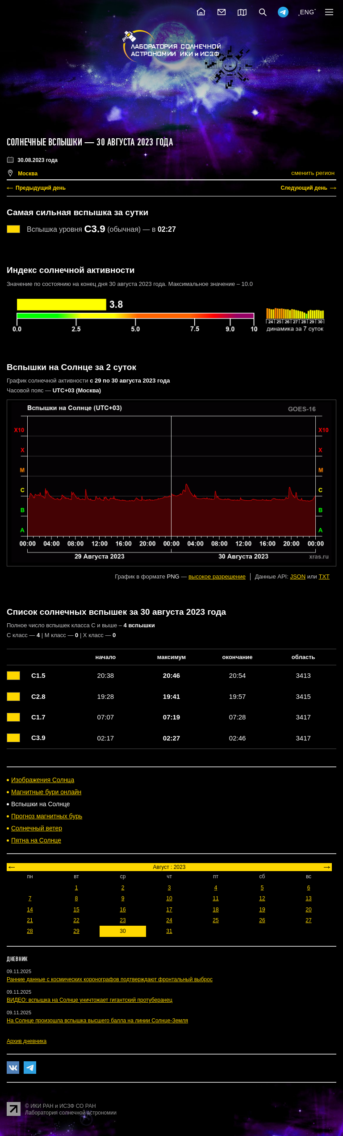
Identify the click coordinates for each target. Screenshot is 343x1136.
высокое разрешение (217, 576)
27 (308, 920)
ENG (307, 12)
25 (215, 920)
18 (215, 909)
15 (76, 909)
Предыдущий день (41, 188)
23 (122, 920)
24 (169, 920)
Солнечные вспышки (44, 142)
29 (76, 931)
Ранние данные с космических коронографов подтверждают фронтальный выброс (110, 979)
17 (169, 909)
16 (122, 909)
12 (262, 898)
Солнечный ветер (36, 828)
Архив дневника (26, 1041)
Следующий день (303, 188)
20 (308, 909)
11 (215, 898)
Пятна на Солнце (36, 840)
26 (262, 920)
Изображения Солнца (42, 779)
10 (169, 898)
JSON (297, 576)
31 (169, 931)
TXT (324, 576)
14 (30, 909)
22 (76, 920)
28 (30, 931)
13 (308, 898)
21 (30, 920)
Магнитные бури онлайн (46, 792)
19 (262, 909)
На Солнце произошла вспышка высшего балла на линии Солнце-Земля (97, 1020)
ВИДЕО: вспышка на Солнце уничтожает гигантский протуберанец (89, 1000)
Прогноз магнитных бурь (46, 816)
